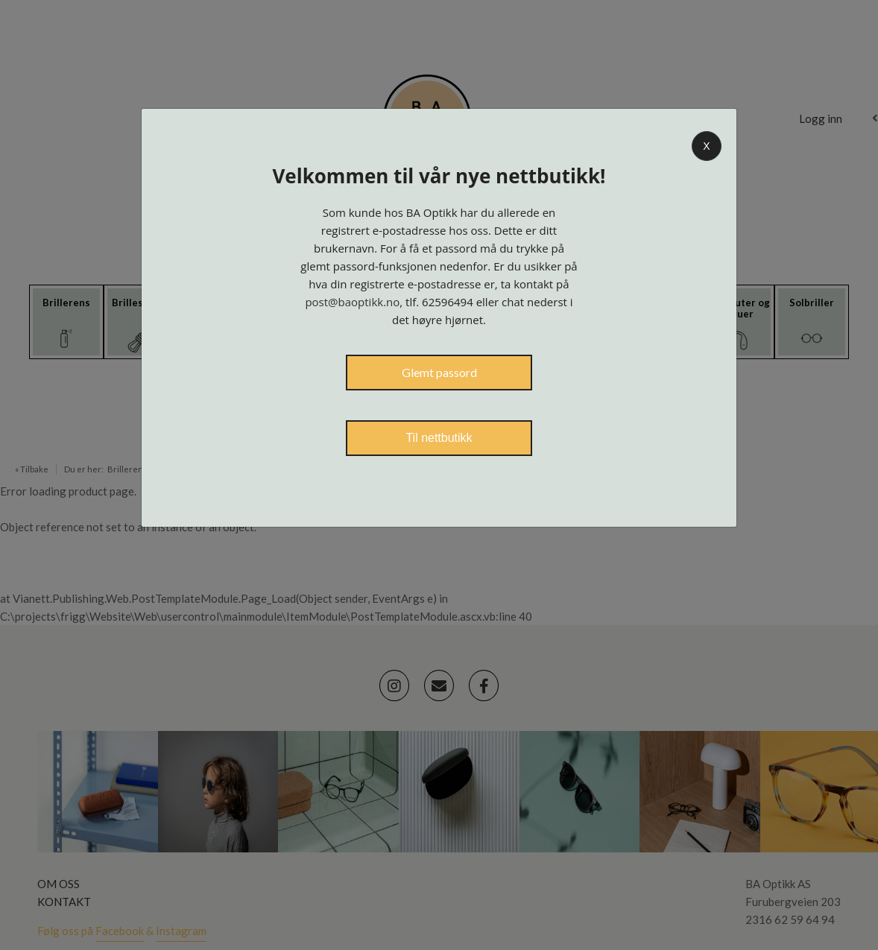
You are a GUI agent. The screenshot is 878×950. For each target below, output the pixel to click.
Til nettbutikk (438, 437)
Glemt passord (439, 372)
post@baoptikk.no (352, 301)
